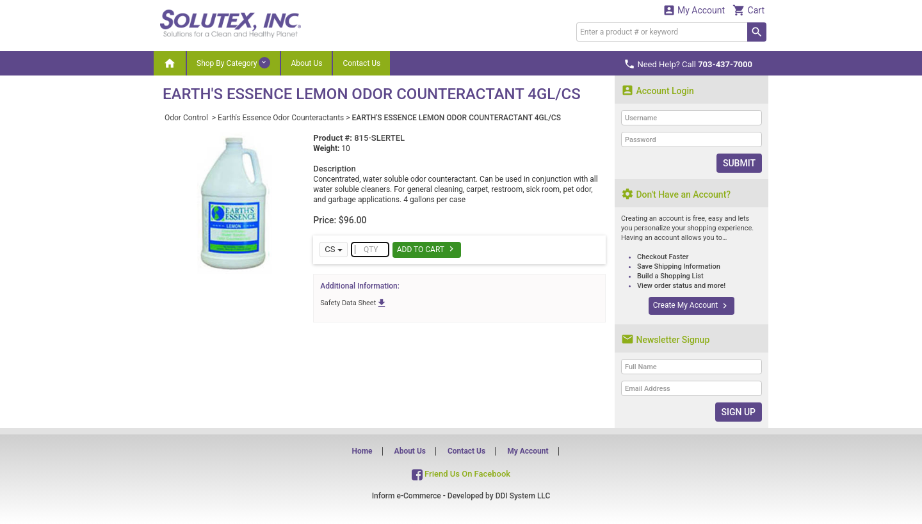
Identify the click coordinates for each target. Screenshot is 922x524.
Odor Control (187, 117)
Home (362, 451)
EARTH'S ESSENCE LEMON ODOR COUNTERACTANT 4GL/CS (456, 117)
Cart (748, 10)
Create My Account (691, 305)
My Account (694, 10)
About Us (306, 63)
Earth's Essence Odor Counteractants (281, 117)
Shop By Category (233, 62)
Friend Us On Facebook (461, 474)
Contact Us (361, 63)
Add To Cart (427, 249)
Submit (739, 163)
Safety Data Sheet (353, 303)
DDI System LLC (523, 495)
